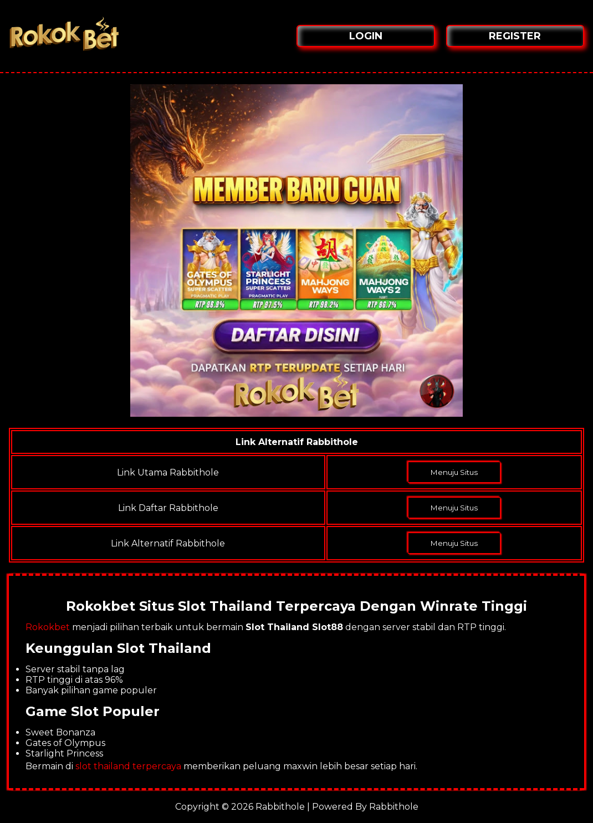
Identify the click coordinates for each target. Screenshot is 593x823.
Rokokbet (47, 627)
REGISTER (515, 36)
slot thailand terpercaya (128, 766)
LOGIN (365, 36)
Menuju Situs (454, 472)
